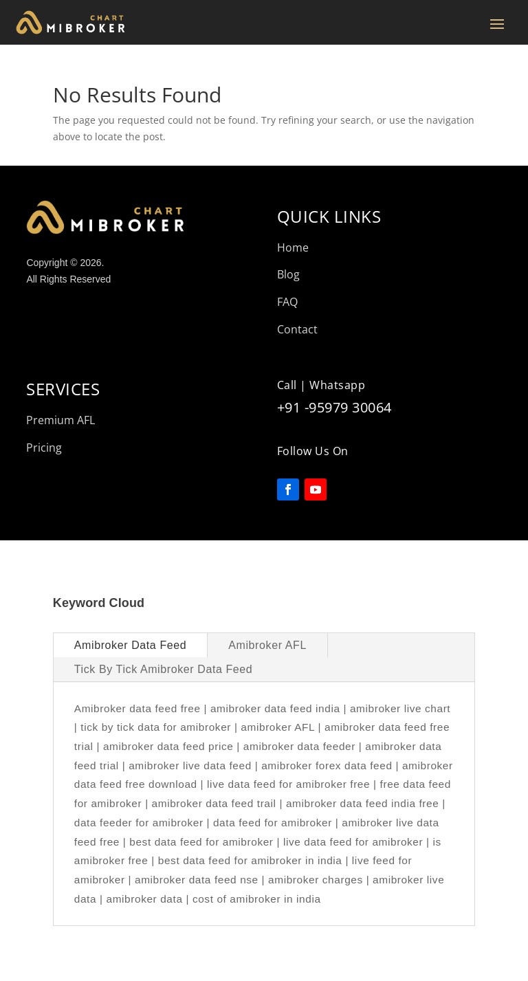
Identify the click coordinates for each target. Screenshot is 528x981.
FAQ (287, 301)
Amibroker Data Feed (130, 645)
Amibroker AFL (267, 645)
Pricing (44, 447)
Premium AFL (60, 420)
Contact (297, 329)
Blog (288, 274)
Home (293, 247)
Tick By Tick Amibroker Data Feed (163, 669)
